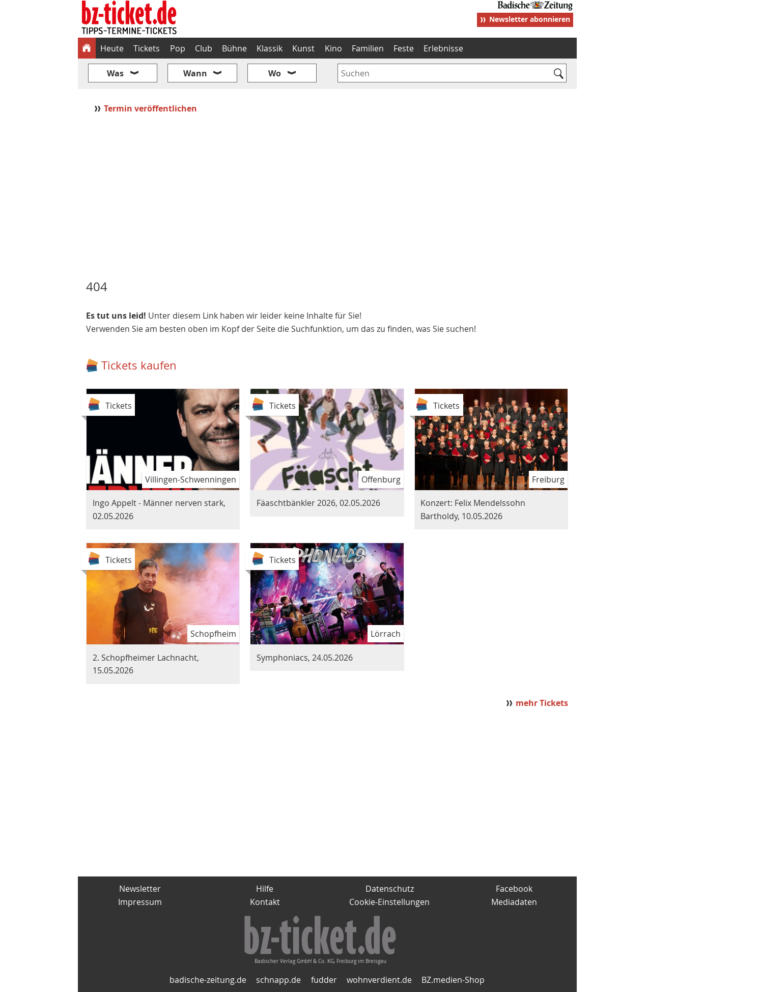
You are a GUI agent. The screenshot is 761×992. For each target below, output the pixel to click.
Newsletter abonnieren (529, 19)
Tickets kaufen (139, 365)
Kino (333, 48)
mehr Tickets (542, 702)
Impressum (140, 902)
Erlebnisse (443, 48)
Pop (177, 48)
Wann (195, 73)
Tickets (146, 48)
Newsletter (140, 888)
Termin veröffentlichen (151, 108)
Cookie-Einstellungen (389, 902)
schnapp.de (278, 979)
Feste (403, 48)
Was (115, 73)
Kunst (303, 48)
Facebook (514, 888)
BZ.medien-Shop (453, 979)
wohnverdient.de (379, 979)
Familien (368, 48)
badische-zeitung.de (208, 979)
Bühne (234, 48)
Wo (274, 73)
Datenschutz (389, 888)
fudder (324, 979)
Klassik (270, 48)
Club (203, 48)
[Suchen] (559, 74)
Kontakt (265, 902)
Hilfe (264, 888)
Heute (112, 48)
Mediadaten (514, 902)
